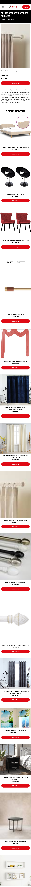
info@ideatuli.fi (4, 1)
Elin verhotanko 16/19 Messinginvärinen (15, 582)
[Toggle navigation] (3, 7)
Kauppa (26, 7)
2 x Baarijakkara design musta (15, 194)
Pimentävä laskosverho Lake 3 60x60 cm (15, 731)
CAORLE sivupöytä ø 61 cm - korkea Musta (15, 841)
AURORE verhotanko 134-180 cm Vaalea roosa (15, 520)
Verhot (4, 19)
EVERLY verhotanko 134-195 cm (15, 314)
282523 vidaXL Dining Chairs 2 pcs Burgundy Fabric (15, 240)
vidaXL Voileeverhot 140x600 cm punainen (15, 361)
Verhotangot (10, 19)
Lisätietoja (15, 83)
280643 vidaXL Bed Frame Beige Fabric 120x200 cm (15, 147)
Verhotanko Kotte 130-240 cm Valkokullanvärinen (15, 645)
